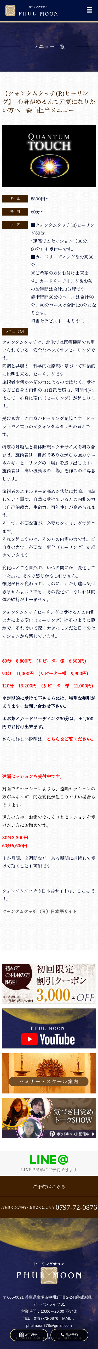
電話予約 (69, 1335)
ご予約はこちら (49, 1186)
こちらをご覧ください (69, 739)
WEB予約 (28, 1335)
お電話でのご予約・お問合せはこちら (49, 1207)
